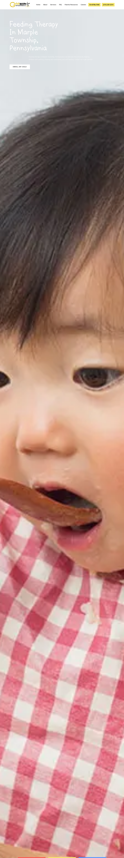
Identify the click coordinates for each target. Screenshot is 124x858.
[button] (53, 4)
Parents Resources (71, 5)
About (45, 5)
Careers (83, 5)
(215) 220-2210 (108, 5)
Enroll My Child (94, 5)
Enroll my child (20, 67)
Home (38, 5)
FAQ (60, 5)
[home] (20, 5)
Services (53, 5)
